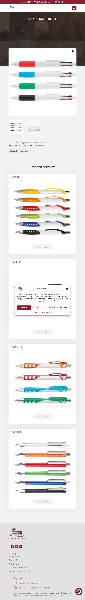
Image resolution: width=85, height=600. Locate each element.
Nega (39, 308)
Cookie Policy (37, 312)
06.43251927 (24, 578)
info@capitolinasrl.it (28, 583)
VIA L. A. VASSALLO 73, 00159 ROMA (35, 588)
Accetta (24, 308)
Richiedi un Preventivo (19, 151)
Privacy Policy (46, 312)
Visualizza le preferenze (58, 308)
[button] (67, 289)
